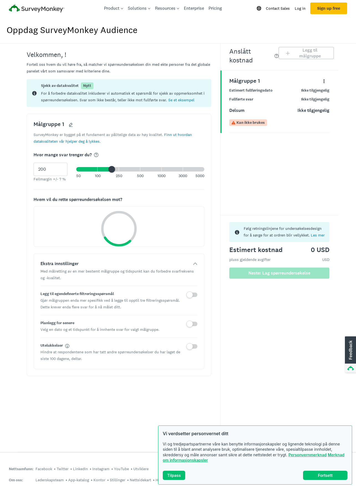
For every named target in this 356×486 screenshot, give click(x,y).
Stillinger (117, 479)
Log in (300, 8)
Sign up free (328, 8)
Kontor (99, 479)
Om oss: (16, 480)
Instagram (101, 468)
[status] (119, 93)
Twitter (62, 468)
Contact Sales (278, 8)
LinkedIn (80, 468)
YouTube (121, 468)
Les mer (318, 235)
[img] (96, 155)
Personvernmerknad (307, 454)
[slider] (111, 169)
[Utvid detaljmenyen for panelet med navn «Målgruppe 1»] (324, 81)
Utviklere (141, 468)
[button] (181, 100)
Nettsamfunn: (21, 469)
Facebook (43, 468)
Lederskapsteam (49, 479)
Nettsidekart (140, 479)
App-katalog (78, 479)
